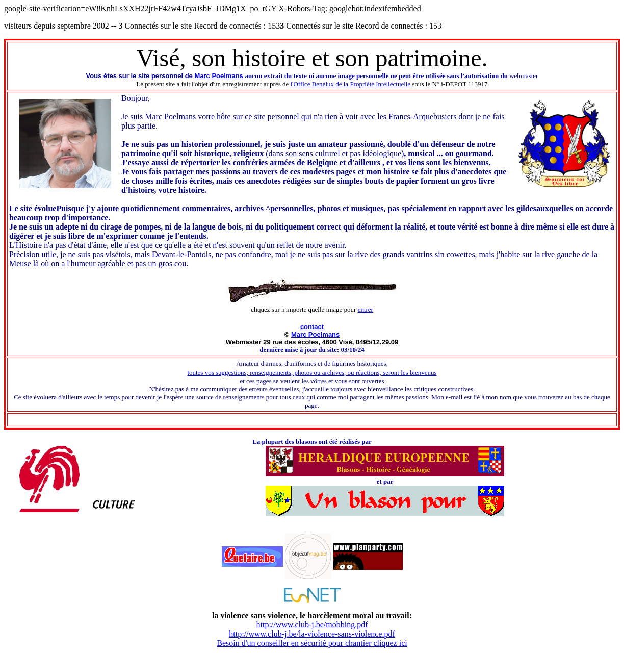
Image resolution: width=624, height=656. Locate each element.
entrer (365, 309)
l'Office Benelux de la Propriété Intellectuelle (351, 84)
